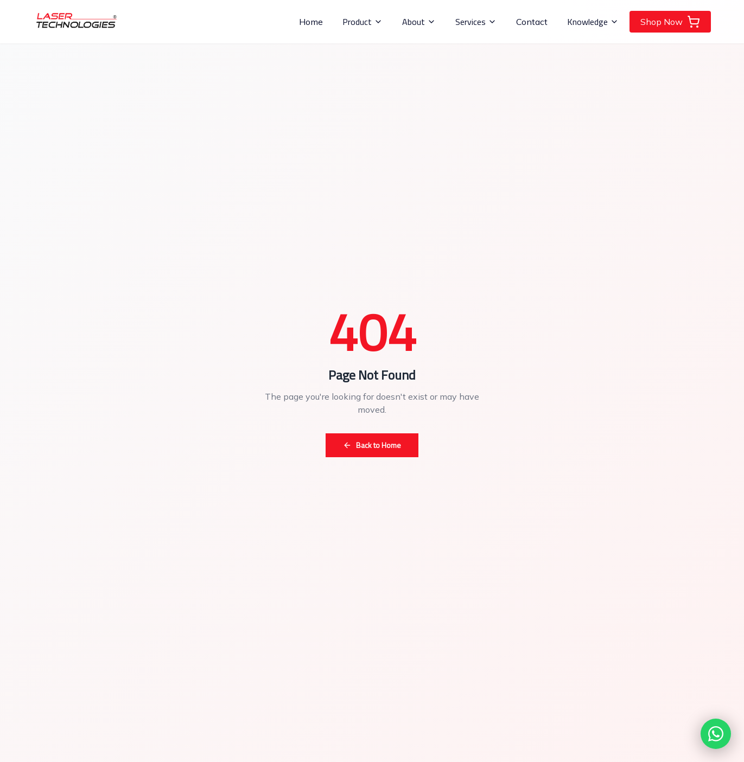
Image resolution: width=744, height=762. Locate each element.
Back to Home (372, 445)
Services (476, 21)
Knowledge (593, 21)
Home (311, 21)
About (419, 21)
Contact (532, 21)
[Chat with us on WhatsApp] (716, 734)
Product (362, 21)
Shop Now (670, 21)
